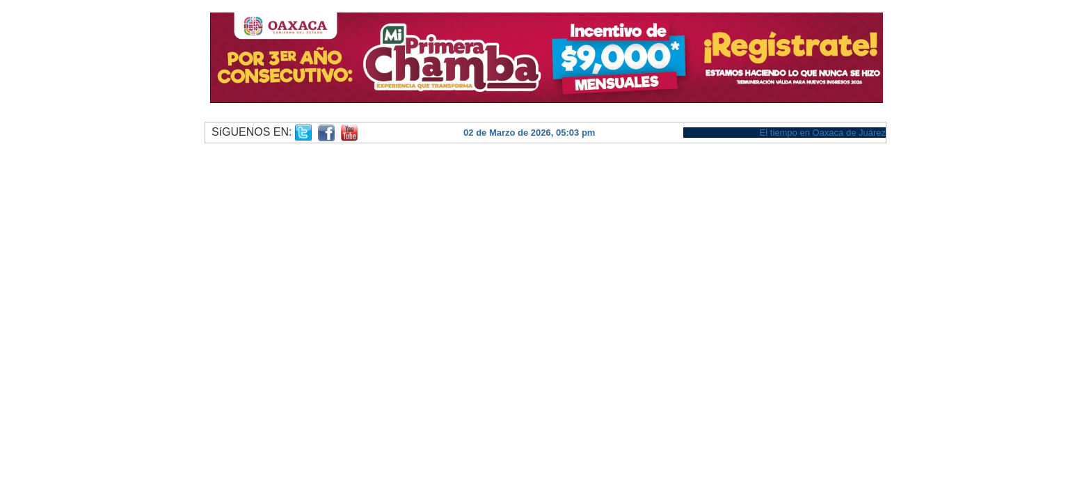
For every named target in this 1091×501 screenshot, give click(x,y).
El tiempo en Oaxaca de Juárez (823, 132)
